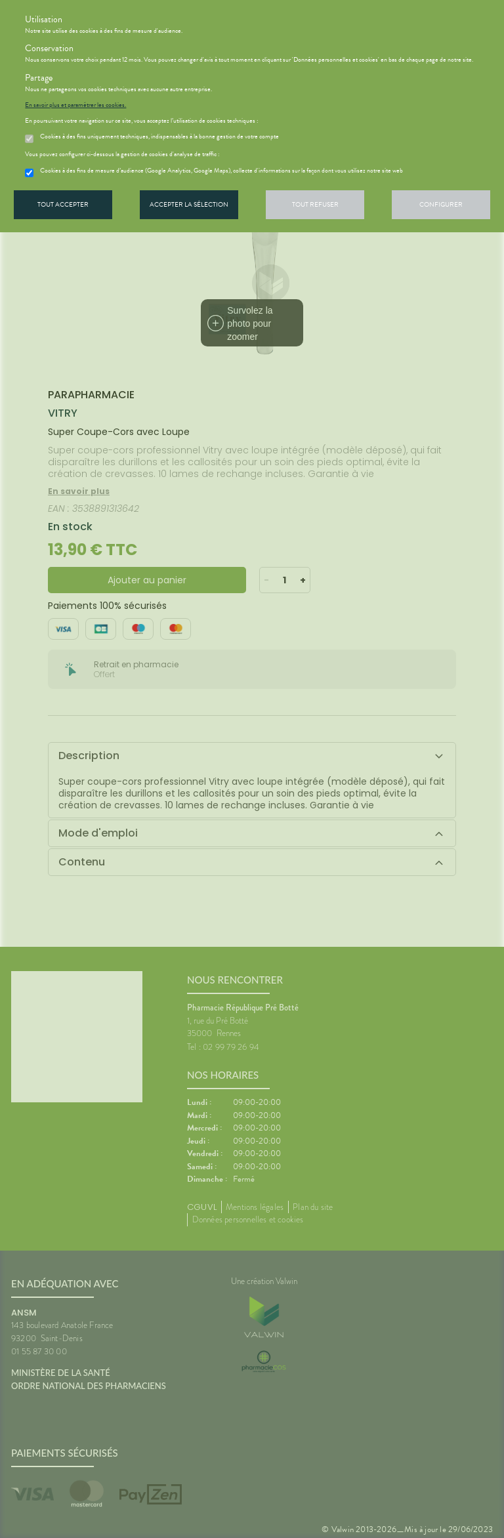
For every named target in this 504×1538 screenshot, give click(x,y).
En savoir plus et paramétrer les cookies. (75, 105)
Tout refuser (315, 204)
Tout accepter (63, 204)
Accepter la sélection (189, 204)
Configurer (441, 204)
